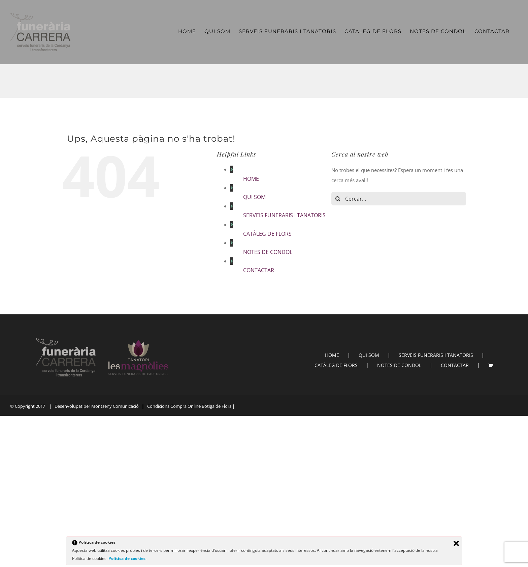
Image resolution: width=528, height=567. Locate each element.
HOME (251, 178)
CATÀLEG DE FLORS (267, 233)
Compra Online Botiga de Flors (200, 406)
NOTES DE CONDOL (267, 252)
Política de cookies (127, 558)
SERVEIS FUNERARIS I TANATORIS (284, 215)
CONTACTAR (258, 270)
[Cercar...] (398, 198)
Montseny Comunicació (115, 406)
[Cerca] (338, 198)
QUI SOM (254, 197)
